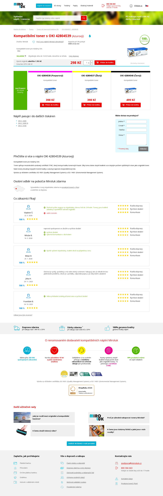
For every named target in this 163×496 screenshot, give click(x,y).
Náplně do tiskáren (44, 6)
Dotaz (121, 135)
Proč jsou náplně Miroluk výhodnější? (50, 42)
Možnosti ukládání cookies (76, 482)
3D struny (57, 6)
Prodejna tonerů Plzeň (129, 483)
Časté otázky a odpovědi (76, 463)
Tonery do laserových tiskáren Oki (48, 29)
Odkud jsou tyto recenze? (23, 315)
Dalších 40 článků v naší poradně (81, 443)
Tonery (31, 29)
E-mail (121, 126)
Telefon (122, 130)
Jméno (120, 121)
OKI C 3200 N (23, 123)
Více (18, 51)
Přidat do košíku (105, 62)
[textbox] (57, 18)
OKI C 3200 (22, 121)
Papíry (75, 6)
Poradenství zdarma (74, 487)
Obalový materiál (86, 6)
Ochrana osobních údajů (76, 477)
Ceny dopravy (74, 56)
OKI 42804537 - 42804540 (70, 29)
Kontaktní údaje (127, 479)
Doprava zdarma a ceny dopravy (79, 468)
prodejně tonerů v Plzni (70, 187)
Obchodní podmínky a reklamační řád (80, 473)
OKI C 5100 (22, 126)
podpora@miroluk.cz (131, 463)
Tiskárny (67, 6)
